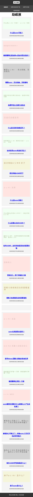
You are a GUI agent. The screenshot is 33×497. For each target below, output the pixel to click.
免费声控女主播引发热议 (16, 105)
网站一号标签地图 (20, 494)
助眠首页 (6, 7)
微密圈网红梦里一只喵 (16, 381)
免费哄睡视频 (16, 10)
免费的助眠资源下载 (15, 7)
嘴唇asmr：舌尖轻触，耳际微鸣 (16, 82)
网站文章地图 (12, 494)
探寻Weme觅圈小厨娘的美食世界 (16, 358)
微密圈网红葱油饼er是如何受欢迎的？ (16, 55)
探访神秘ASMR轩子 (16, 173)
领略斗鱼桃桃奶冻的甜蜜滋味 (16, 298)
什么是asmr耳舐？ (16, 33)
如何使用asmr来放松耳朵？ (16, 150)
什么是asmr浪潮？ (16, 200)
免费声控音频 (26, 7)
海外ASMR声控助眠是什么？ (16, 463)
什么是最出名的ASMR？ (16, 223)
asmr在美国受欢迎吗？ (16, 331)
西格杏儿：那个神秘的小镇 (16, 275)
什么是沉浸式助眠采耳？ (16, 128)
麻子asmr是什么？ (16, 486)
